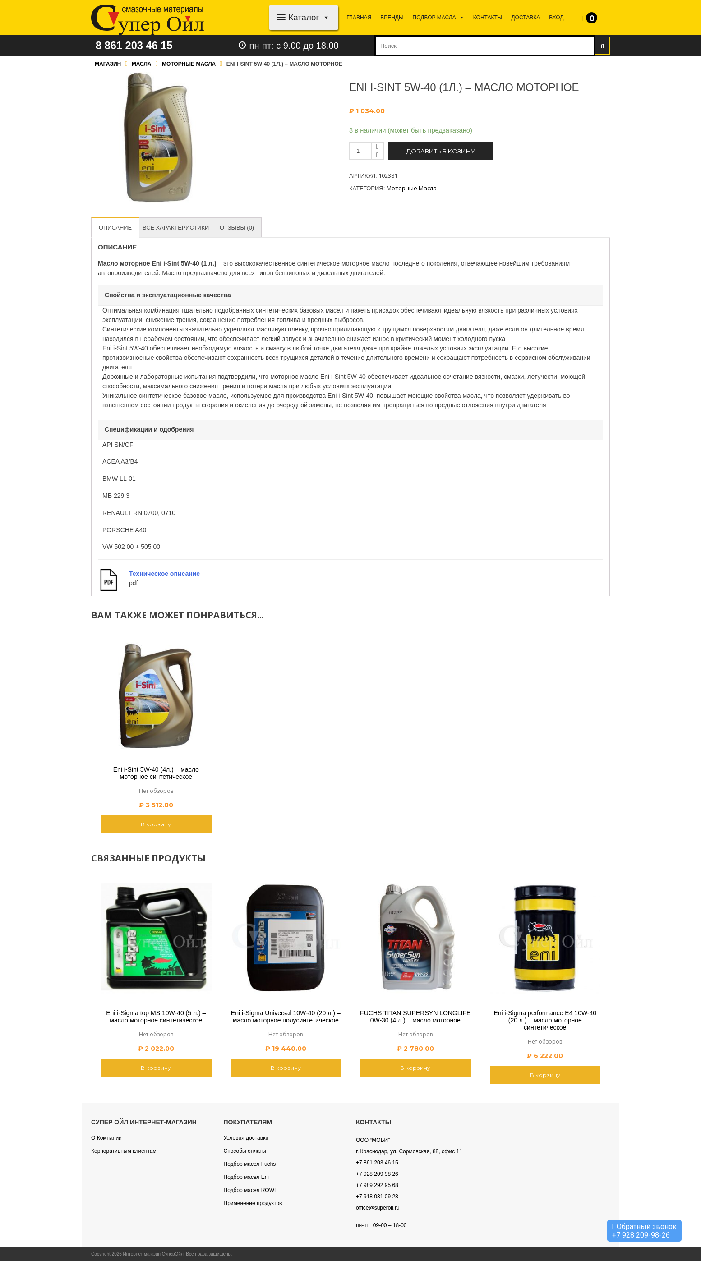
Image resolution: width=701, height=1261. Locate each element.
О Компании (106, 1138)
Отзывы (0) (238, 227)
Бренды (391, 17)
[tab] (115, 227)
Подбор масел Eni (246, 1177)
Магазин (108, 64)
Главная (358, 17)
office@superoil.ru (378, 1208)
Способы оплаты (245, 1151)
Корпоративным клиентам (124, 1151)
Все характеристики (176, 227)
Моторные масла (189, 64)
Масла (142, 64)
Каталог (309, 17)
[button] (324, 17)
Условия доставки (246, 1138)
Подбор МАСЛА (438, 17)
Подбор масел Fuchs (250, 1164)
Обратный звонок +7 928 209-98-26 (644, 1230)
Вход (556, 17)
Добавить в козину (440, 151)
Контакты (488, 17)
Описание (115, 227)
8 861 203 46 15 (135, 45)
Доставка (525, 17)
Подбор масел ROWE (251, 1190)
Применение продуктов (253, 1203)
